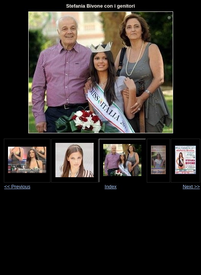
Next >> (191, 186)
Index (111, 186)
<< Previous (17, 186)
